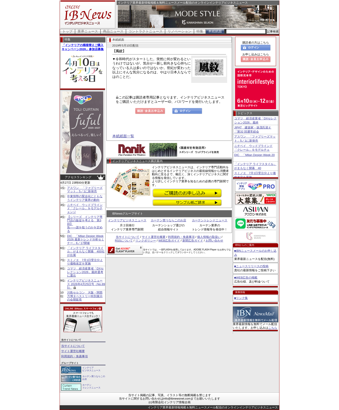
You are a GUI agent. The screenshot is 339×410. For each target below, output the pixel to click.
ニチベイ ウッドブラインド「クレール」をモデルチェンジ (85, 208)
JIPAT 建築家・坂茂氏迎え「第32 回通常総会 (252, 129)
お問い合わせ (214, 240)
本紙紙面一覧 (123, 136)
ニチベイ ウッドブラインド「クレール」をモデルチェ (253, 148)
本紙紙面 (215, 31)
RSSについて (124, 240)
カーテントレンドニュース (209, 220)
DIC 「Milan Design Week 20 (254, 155)
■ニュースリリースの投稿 (251, 266)
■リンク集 (241, 298)
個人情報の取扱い (209, 237)
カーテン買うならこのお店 (168, 220)
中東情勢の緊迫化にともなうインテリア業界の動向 (85, 198)
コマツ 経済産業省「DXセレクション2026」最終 (255, 120)
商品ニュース (113, 31)
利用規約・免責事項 (74, 356)
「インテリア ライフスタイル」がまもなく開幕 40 (255, 166)
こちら (272, 327)
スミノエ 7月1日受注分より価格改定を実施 (85, 261)
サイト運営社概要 (73, 351)
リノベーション (179, 31)
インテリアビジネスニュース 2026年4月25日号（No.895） (86, 284)
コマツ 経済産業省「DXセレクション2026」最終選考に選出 (85, 272)
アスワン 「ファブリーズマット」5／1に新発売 (85, 189)
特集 (199, 31)
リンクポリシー (145, 240)
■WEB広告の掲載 (245, 277)
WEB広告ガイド (169, 240)
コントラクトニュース (145, 31)
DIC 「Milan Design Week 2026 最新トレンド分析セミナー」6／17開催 (85, 239)
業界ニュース (88, 31)
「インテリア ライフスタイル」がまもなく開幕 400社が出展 (86, 251)
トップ (67, 31)
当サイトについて (73, 346)
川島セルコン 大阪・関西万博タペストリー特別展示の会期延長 (85, 296)
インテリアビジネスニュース (127, 220)
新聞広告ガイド (192, 240)
